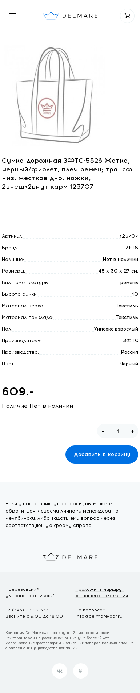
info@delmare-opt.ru (99, 616)
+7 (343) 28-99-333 (27, 610)
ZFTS (131, 247)
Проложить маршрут (102, 593)
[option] (54, 95)
